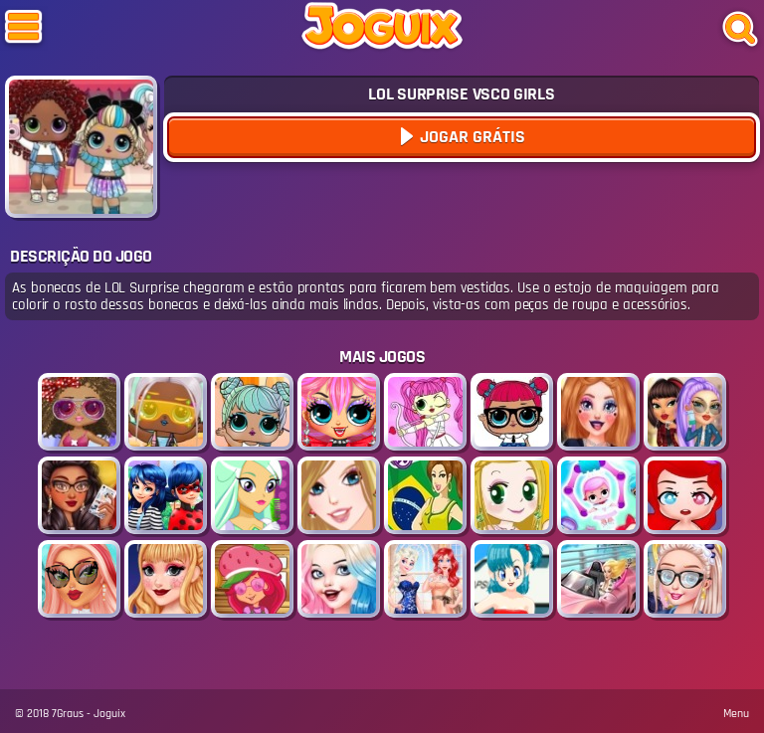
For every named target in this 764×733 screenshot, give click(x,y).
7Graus (68, 713)
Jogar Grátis (470, 136)
